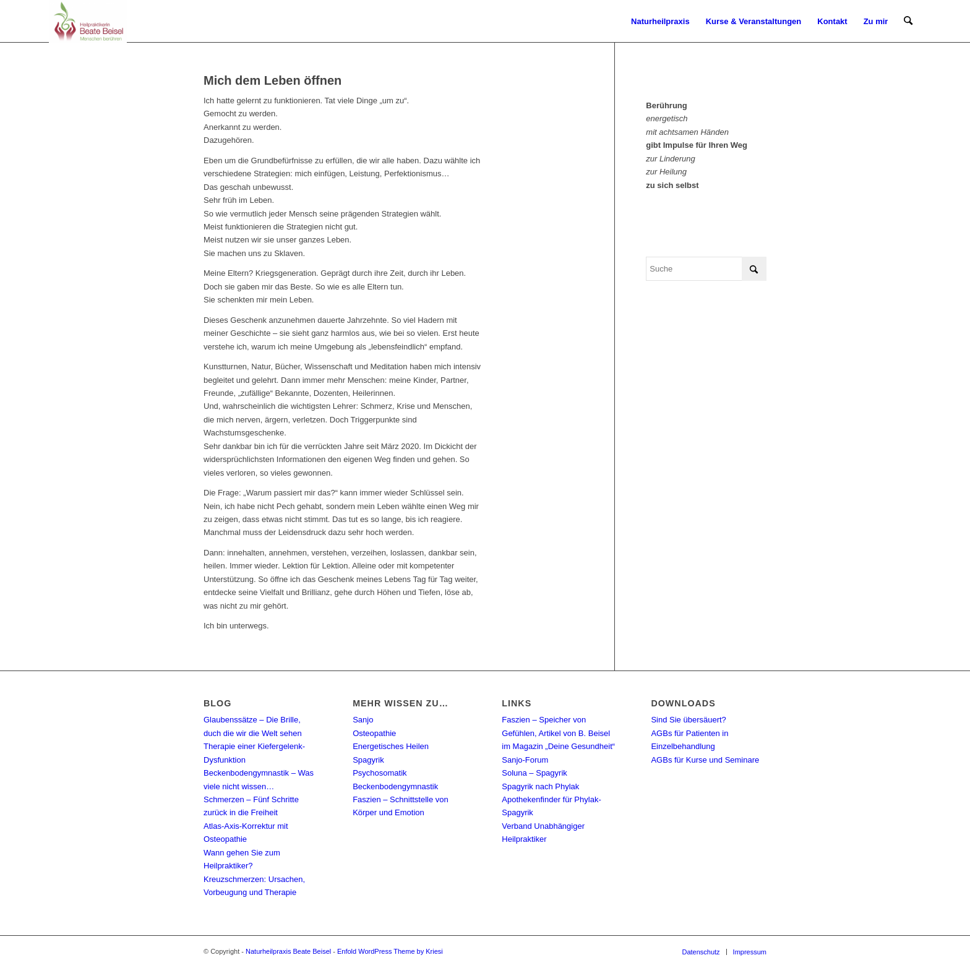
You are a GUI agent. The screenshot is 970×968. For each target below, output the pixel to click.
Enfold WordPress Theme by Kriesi (390, 951)
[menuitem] (661, 21)
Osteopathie (374, 733)
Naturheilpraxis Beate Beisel (288, 951)
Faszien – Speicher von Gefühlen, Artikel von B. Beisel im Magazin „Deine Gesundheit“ (558, 733)
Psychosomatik (379, 772)
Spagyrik (368, 760)
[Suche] (908, 21)
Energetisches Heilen (391, 746)
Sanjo (363, 719)
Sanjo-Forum (525, 760)
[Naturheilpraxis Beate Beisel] (87, 21)
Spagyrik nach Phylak (540, 786)
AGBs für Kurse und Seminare (705, 760)
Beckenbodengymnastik (395, 786)
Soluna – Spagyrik (534, 772)
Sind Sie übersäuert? (688, 719)
